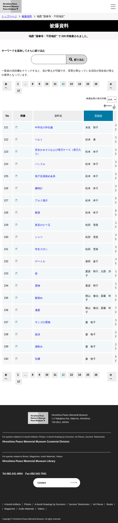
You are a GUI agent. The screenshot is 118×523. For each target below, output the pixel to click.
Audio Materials (26, 509)
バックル (40, 164)
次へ (111, 86)
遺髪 (37, 310)
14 (79, 84)
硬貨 (37, 212)
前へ (6, 86)
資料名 (58, 115)
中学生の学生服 (44, 127)
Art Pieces (98, 504)
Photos (27, 504)
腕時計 (39, 188)
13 (71, 84)
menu (113, 8)
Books (110, 504)
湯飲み (39, 346)
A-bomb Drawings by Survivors (50, 504)
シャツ (39, 237)
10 (46, 84)
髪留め (39, 298)
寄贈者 (98, 115)
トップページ (9, 16)
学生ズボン (41, 249)
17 (18, 90)
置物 (37, 285)
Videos (41, 509)
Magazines (9, 509)
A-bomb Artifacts (12, 504)
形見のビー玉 (42, 225)
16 (96, 84)
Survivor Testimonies (79, 504)
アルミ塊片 (41, 200)
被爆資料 (27, 16)
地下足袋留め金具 (45, 176)
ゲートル (40, 261)
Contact (42, 482)
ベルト (39, 139)
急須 (37, 334)
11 (55, 84)
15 (87, 84)
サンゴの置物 (42, 322)
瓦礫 (37, 358)
